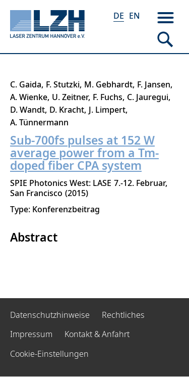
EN (134, 15)
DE (118, 15)
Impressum (31, 334)
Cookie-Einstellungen (49, 353)
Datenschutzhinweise (50, 314)
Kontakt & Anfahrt (97, 334)
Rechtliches (123, 314)
